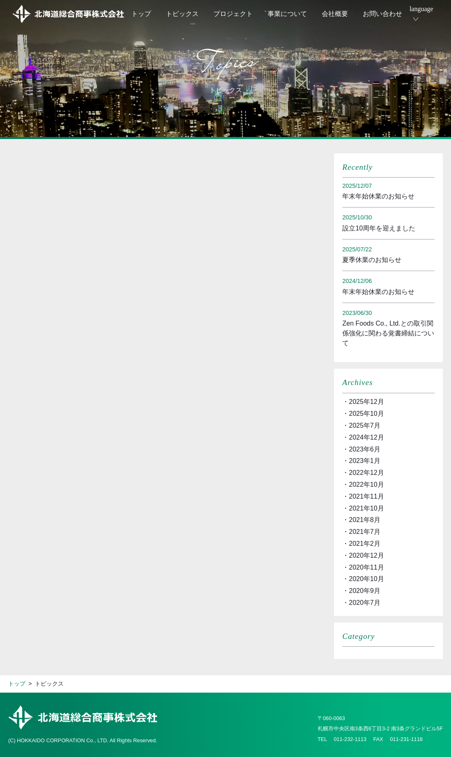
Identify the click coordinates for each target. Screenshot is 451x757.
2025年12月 (366, 401)
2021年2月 (364, 543)
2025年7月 (364, 425)
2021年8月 (364, 519)
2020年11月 (366, 567)
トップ (141, 13)
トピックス (182, 13)
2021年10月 (366, 508)
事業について (287, 13)
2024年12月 (366, 437)
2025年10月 (366, 413)
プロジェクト (233, 13)
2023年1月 (364, 460)
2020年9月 (364, 590)
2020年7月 (364, 602)
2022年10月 (366, 484)
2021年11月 (366, 496)
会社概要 (335, 13)
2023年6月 (364, 449)
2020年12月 (366, 555)
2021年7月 (364, 531)
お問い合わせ (382, 13)
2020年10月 (366, 578)
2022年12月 (366, 472)
